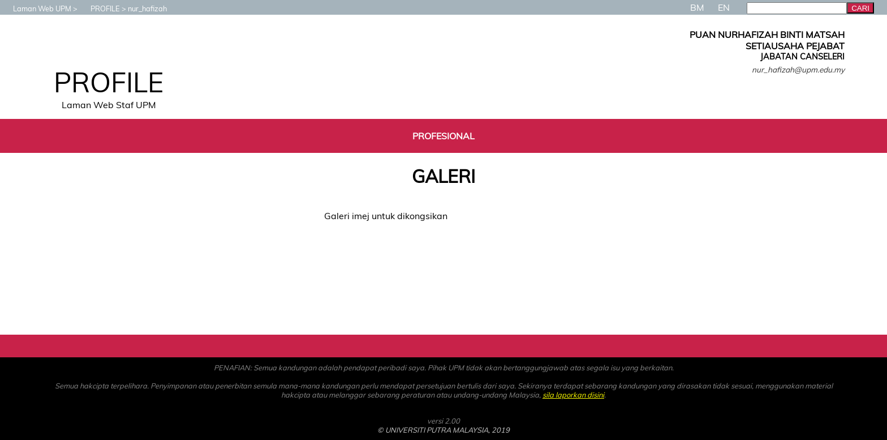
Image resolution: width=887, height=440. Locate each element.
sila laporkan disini (573, 394)
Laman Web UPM (36, 8)
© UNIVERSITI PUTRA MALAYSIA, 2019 (443, 429)
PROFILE (99, 8)
